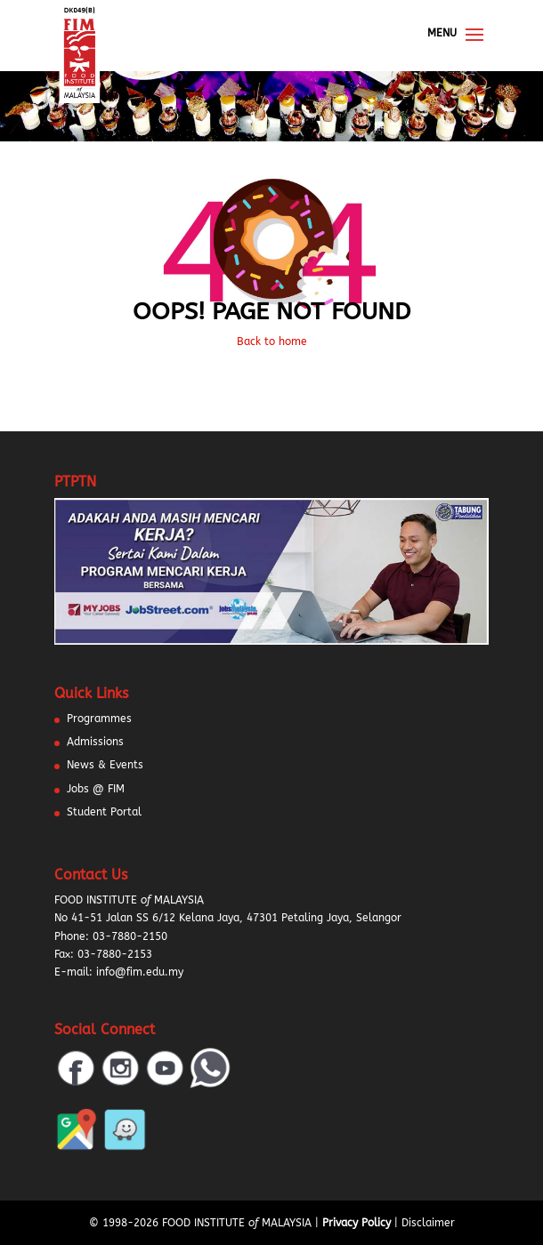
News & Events (105, 765)
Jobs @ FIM (96, 789)
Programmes (99, 718)
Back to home (272, 341)
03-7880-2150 (130, 936)
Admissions (95, 741)
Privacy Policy (356, 1223)
